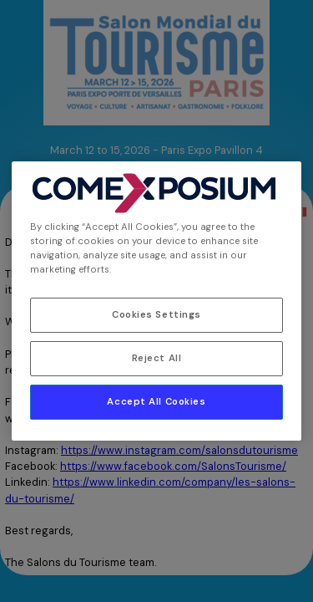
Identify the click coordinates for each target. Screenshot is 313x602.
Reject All (157, 358)
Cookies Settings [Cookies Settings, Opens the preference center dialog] (156, 315)
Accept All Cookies (156, 401)
